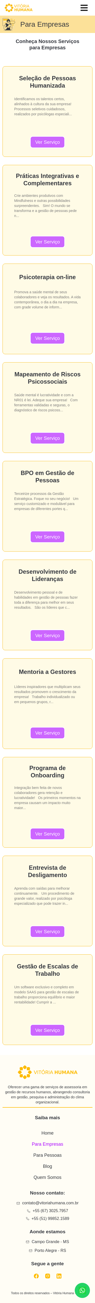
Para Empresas (47, 1144)
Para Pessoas (47, 1155)
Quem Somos (47, 1177)
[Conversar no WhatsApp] (82, 1290)
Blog (47, 1166)
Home (47, 1133)
